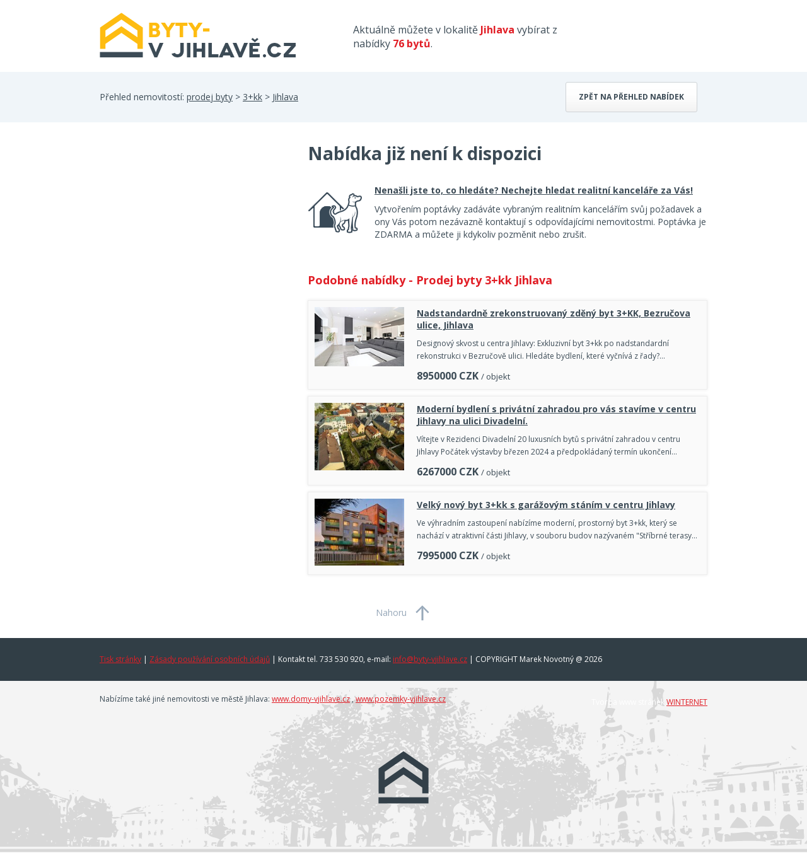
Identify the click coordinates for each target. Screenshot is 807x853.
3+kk (252, 97)
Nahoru (391, 612)
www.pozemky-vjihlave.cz (401, 698)
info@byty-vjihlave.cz (430, 659)
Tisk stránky (120, 659)
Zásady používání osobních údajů (209, 659)
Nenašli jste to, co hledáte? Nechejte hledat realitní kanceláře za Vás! (533, 190)
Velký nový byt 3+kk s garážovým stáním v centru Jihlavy (546, 505)
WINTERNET (686, 702)
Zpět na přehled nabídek (631, 96)
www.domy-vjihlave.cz (311, 698)
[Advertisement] (194, 242)
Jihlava (285, 97)
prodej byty (210, 97)
